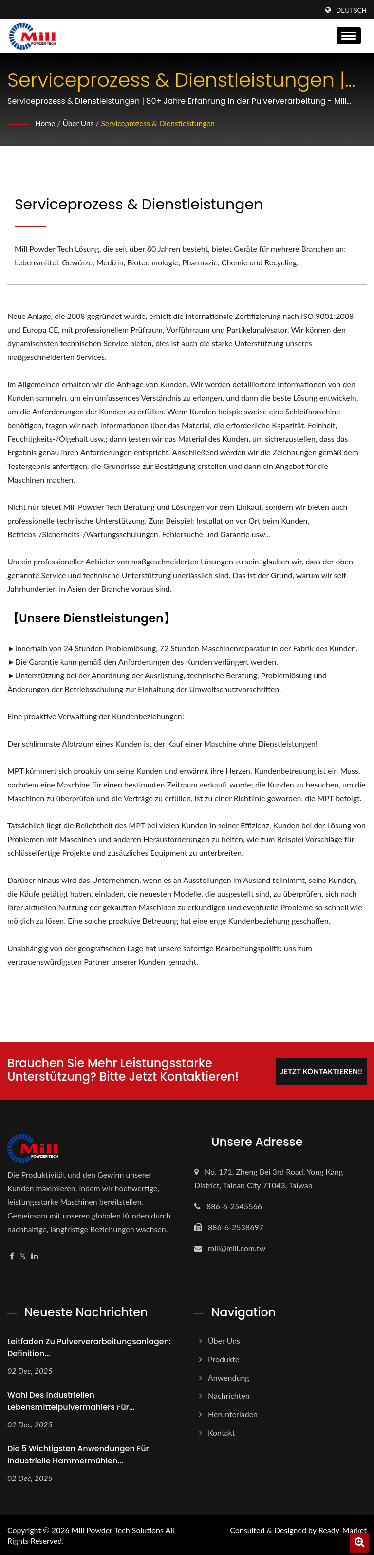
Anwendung (228, 1376)
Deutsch (351, 10)
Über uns (79, 123)
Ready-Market (342, 1529)
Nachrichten (229, 1394)
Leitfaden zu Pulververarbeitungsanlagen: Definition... (89, 1346)
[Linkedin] (34, 1254)
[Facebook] (12, 1254)
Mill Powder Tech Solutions (118, 1529)
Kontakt (221, 1431)
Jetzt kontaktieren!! (319, 1069)
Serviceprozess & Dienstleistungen (161, 123)
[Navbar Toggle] (349, 35)
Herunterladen (233, 1412)
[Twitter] (22, 1254)
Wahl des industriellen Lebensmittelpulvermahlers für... (70, 1399)
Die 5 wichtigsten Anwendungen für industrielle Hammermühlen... (78, 1453)
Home (45, 123)
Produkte (223, 1357)
